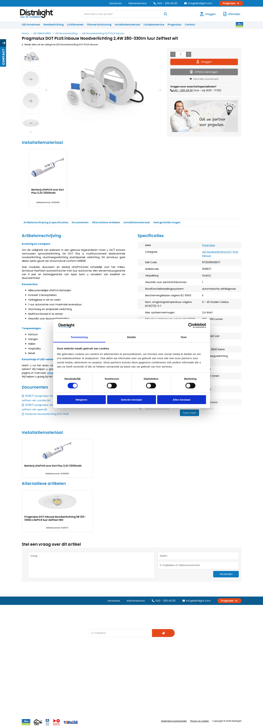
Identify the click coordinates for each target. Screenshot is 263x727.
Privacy (61, 692)
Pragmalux (174, 24)
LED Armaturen (31, 24)
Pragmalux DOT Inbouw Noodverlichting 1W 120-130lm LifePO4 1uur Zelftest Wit (55, 518)
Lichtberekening (133, 669)
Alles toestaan (181, 399)
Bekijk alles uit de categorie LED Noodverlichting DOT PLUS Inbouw (60, 44)
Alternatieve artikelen (106, 222)
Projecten (231, 3)
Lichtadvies (130, 663)
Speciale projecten (135, 686)
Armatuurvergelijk (134, 681)
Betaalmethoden (33, 681)
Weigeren (81, 399)
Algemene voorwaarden (174, 721)
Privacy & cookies (199, 721)
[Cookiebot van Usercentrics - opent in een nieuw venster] (191, 325)
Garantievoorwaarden (36, 675)
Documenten (80, 222)
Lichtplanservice (154, 24)
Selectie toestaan (131, 399)
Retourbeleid (31, 696)
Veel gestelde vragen (166, 222)
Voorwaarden (65, 681)
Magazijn (162, 675)
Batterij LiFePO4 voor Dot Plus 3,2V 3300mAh (47, 191)
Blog (93, 663)
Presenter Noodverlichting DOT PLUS (47, 414)
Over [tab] (184, 337)
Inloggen (204, 62)
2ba (92, 698)
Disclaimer (63, 686)
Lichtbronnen (75, 24)
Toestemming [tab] (79, 337)
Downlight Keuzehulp (102, 692)
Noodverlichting (54, 24)
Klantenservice (138, 3)
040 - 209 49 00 (165, 3)
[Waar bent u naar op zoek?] (165, 14)
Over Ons (62, 663)
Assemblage (164, 663)
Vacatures (115, 3)
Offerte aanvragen (204, 72)
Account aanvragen (35, 663)
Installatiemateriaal (127, 24)
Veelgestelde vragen (69, 698)
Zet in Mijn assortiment (204, 79)
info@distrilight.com (198, 3)
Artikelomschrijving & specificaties (46, 222)
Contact (190, 24)
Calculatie (163, 669)
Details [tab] (131, 337)
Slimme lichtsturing (99, 24)
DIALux (93, 669)
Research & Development (172, 686)
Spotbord (95, 686)
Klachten (28, 669)
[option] (31, 57)
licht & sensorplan (134, 675)
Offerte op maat (99, 675)
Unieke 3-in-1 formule (69, 669)
